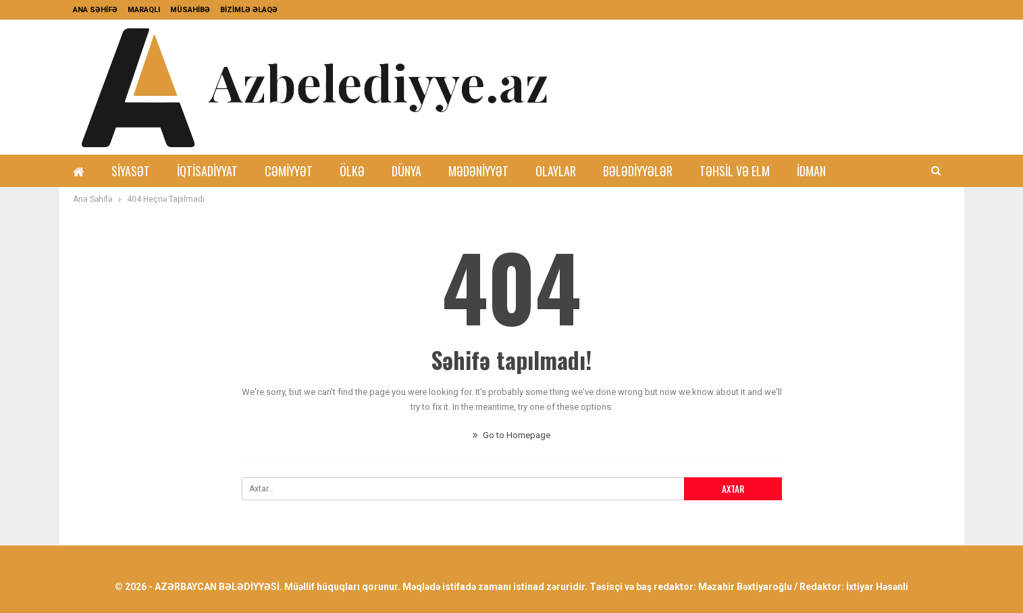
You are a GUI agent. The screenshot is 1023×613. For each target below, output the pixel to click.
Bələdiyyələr (638, 171)
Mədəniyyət (478, 171)
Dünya (406, 171)
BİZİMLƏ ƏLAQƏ (249, 9)
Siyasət (130, 171)
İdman (811, 171)
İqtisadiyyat (207, 171)
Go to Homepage (511, 435)
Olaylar (555, 171)
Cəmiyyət (289, 171)
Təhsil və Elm (735, 171)
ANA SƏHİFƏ (95, 9)
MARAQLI (144, 9)
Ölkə (352, 171)
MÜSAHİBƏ (190, 9)
